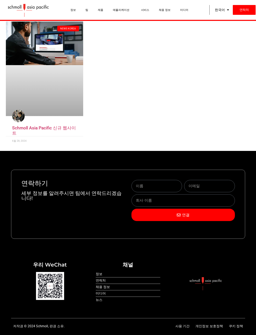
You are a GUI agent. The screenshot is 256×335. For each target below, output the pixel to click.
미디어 (184, 9)
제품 (100, 9)
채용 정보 (165, 9)
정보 (73, 9)
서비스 (145, 9)
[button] (122, 10)
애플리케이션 (121, 9)
